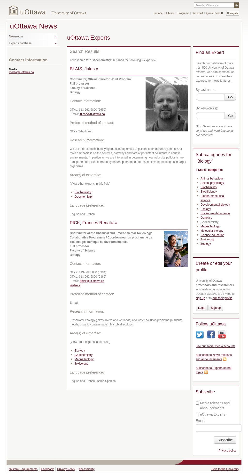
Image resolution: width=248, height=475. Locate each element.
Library (170, 13)
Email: (200, 421)
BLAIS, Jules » (84, 68)
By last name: (206, 90)
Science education (212, 235)
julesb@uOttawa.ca (92, 114)
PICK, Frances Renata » (93, 222)
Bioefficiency (209, 191)
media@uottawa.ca (21, 72)
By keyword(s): (207, 108)
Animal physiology (212, 183)
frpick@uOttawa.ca (92, 281)
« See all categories (209, 170)
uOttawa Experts (210, 414)
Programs (183, 13)
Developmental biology (215, 204)
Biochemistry (83, 192)
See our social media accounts (215, 346)
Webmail (198, 13)
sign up (200, 298)
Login (201, 307)
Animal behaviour (212, 178)
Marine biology (84, 359)
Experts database (20, 43)
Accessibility (86, 469)
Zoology (206, 243)
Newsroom (16, 36)
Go (230, 97)
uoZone (158, 13)
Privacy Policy (66, 469)
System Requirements (23, 469)
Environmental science (215, 213)
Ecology (80, 350)
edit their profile (222, 298)
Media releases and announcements (213, 405)
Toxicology (81, 363)
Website (75, 285)
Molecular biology (212, 230)
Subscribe (225, 440)
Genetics (206, 217)
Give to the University (225, 469)
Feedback (47, 469)
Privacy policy (227, 450)
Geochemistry (84, 196)
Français (232, 13)
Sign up (216, 307)
